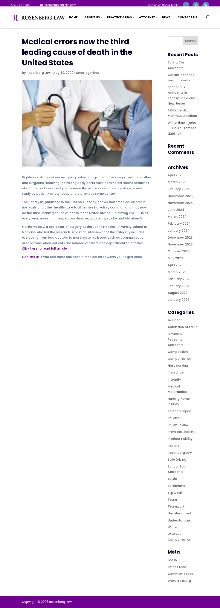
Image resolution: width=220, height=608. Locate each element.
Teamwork (176, 506)
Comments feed (180, 574)
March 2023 (177, 272)
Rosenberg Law (39, 73)
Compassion (178, 352)
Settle (172, 479)
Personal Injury (179, 411)
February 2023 (179, 279)
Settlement (176, 486)
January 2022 (178, 300)
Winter (173, 527)
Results (173, 446)
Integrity (174, 379)
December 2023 (180, 237)
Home (73, 17)
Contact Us (187, 17)
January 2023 (178, 286)
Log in (172, 560)
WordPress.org (179, 581)
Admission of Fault (182, 327)
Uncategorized (87, 73)
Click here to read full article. (44, 248)
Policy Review (178, 425)
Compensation (179, 358)
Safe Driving (177, 459)
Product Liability (180, 439)
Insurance (175, 372)
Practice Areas (119, 17)
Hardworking (178, 365)
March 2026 (177, 182)
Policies (173, 418)
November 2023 (180, 244)
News (166, 17)
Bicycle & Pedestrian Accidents (176, 339)
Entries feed (177, 567)
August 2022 (178, 293)
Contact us (31, 257)
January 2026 (178, 189)
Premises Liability (181, 432)
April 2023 (175, 265)
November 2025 (180, 203)
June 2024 (176, 210)
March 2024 (177, 216)
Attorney (147, 17)
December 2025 (180, 196)
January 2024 (178, 230)
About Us (92, 17)
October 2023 (179, 251)
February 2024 (179, 223)
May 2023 (175, 258)
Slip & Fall (175, 493)
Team (172, 499)
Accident (175, 320)
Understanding (179, 520)
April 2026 (175, 175)
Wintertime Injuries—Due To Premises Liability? (182, 128)
